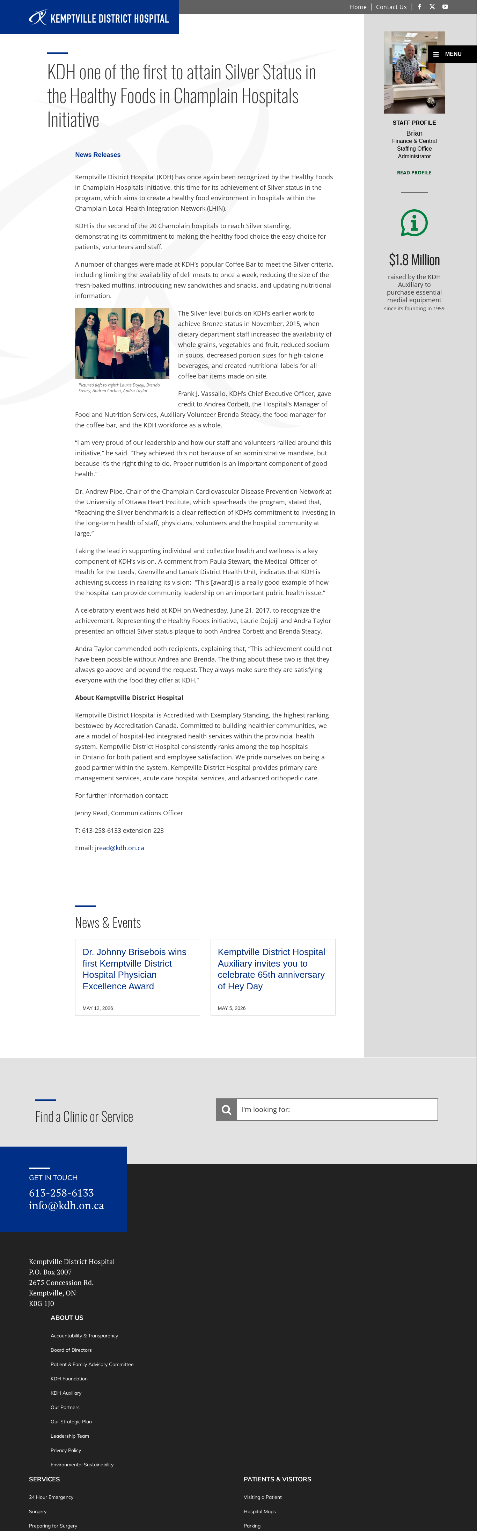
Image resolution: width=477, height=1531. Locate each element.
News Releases (97, 154)
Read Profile (414, 172)
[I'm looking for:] (327, 1109)
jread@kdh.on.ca (119, 848)
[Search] (226, 1109)
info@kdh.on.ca (66, 1205)
